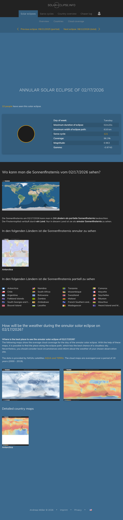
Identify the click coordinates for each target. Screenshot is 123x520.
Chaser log (86, 13)
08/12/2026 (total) (82, 29)
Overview (44, 21)
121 (106, 133)
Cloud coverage (76, 21)
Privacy (78, 510)
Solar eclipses (28, 13)
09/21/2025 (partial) (38, 29)
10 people (7, 106)
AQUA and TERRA (54, 358)
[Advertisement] (61, 56)
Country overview (67, 13)
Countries (58, 21)
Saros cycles (47, 13)
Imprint (64, 510)
